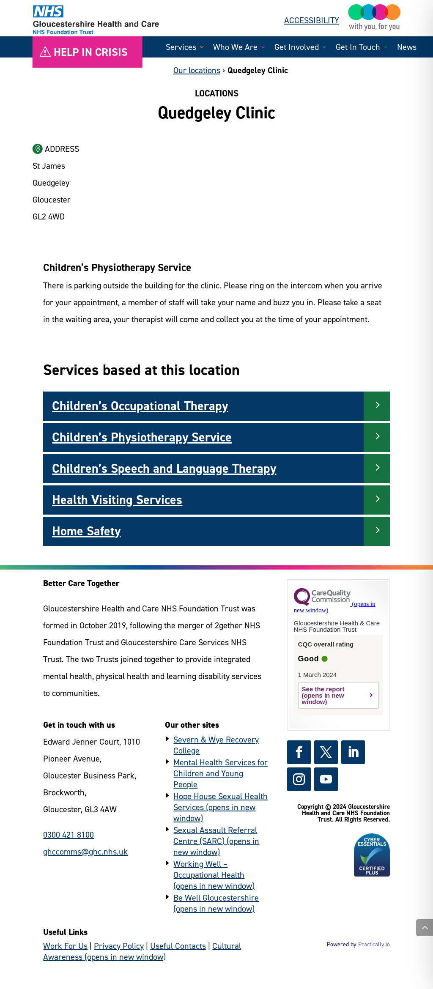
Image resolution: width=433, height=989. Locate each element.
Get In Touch (358, 48)
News (407, 48)
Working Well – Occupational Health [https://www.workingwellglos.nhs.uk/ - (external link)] (208, 869)
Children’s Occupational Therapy (140, 405)
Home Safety (86, 531)
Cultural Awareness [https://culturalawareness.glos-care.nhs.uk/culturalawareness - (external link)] (142, 951)
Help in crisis (91, 52)
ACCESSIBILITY (311, 20)
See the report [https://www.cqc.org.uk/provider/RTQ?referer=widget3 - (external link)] (323, 689)
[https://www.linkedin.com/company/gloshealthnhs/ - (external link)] (353, 752)
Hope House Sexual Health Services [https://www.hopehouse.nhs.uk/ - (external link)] (220, 802)
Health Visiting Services (117, 499)
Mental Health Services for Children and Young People (220, 773)
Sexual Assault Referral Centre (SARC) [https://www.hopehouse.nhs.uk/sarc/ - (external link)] (215, 836)
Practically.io (374, 944)
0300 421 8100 (68, 834)
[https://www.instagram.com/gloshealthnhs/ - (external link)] (299, 779)
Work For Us (65, 945)
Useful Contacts (178, 945)
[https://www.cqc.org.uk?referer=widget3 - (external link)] (334, 607)
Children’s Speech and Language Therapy (164, 468)
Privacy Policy (119, 945)
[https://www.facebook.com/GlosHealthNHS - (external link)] (299, 752)
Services (181, 48)
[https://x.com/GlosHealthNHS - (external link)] (326, 752)
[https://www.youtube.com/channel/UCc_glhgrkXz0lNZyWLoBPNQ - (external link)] (326, 779)
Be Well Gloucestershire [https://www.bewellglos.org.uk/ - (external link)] (216, 897)
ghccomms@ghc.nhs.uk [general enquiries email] (85, 851)
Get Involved (296, 48)
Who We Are (235, 48)
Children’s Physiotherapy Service (142, 437)
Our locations (196, 70)
